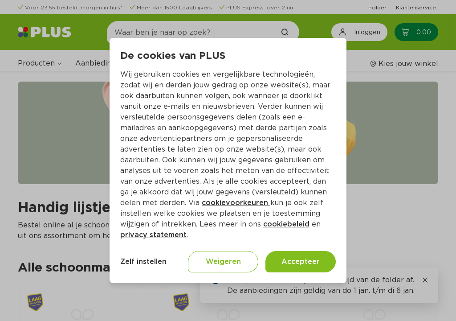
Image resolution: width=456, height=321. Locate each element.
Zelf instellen (143, 261)
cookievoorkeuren (236, 202)
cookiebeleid (286, 224)
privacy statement (153, 234)
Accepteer (300, 261)
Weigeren (223, 261)
